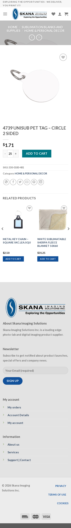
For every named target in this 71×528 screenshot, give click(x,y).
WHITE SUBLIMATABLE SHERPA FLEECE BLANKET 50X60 (51, 242)
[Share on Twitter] (20, 182)
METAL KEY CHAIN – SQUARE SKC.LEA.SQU (17, 240)
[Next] (68, 236)
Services (13, 452)
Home (13, 27)
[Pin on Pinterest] (34, 182)
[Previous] (3, 236)
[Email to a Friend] (27, 182)
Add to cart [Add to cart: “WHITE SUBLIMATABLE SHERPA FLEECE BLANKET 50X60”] (48, 259)
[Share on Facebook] (13, 182)
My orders (14, 407)
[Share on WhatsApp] (6, 182)
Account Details (18, 415)
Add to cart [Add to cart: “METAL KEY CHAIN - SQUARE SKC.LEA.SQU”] (13, 259)
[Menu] (5, 13)
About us (13, 444)
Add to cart (36, 153)
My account (15, 422)
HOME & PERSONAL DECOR (44, 30)
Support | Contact (19, 460)
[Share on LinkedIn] (41, 182)
